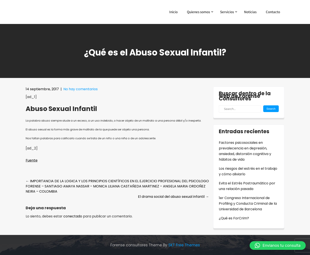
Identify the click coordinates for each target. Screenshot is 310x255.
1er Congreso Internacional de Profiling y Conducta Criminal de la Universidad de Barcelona (248, 203)
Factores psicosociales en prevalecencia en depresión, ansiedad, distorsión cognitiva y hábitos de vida (245, 151)
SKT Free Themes (184, 245)
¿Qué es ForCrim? (234, 218)
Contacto (273, 12)
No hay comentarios (80, 89)
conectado (72, 216)
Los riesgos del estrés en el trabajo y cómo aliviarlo (248, 171)
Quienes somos (198, 12)
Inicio (173, 12)
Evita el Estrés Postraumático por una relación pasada (247, 186)
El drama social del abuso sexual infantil (173, 196)
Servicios (227, 12)
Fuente (32, 160)
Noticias (250, 12)
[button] (278, 245)
